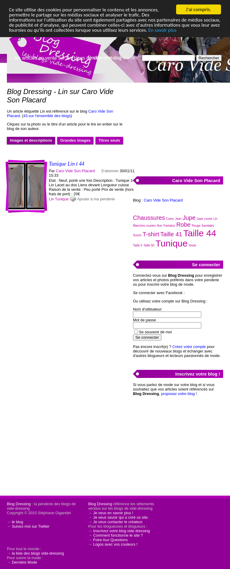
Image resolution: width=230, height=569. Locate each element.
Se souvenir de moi (155, 332)
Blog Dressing (19, 504)
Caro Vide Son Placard (75, 171)
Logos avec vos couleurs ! (115, 544)
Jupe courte (204, 218)
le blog (17, 522)
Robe (183, 224)
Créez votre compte (189, 346)
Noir (159, 225)
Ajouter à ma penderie (96, 199)
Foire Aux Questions (110, 540)
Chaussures (149, 217)
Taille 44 (199, 233)
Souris (137, 235)
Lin (51, 199)
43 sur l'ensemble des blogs (47, 116)
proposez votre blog (178, 393)
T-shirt (151, 234)
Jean (178, 218)
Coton (170, 218)
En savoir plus (162, 30)
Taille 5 (137, 245)
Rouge (196, 225)
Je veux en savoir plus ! (113, 513)
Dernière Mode (24, 562)
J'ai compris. (198, 9)
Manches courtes (144, 225)
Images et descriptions (31, 140)
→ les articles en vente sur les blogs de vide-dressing (65, 57)
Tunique (62, 199)
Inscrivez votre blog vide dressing (121, 531)
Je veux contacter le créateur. (118, 522)
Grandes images (75, 140)
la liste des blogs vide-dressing (38, 553)
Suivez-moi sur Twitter (30, 526)
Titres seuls (109, 140)
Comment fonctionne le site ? (118, 535)
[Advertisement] (178, 126)
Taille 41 (171, 234)
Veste (192, 245)
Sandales (208, 225)
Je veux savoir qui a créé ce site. (121, 517)
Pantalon (169, 225)
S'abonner (110, 171)
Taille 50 (149, 245)
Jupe (189, 217)
